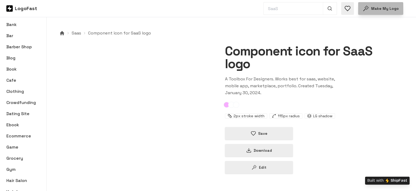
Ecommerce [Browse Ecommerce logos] (18, 136)
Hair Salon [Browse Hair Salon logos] (16, 180)
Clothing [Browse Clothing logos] (15, 91)
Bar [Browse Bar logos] (9, 35)
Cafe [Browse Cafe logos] (11, 80)
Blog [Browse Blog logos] (10, 58)
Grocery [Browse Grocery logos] (14, 158)
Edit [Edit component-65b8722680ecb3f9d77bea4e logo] (259, 167)
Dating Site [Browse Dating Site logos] (17, 113)
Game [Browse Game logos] (12, 147)
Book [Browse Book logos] (11, 69)
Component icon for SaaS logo (119, 33)
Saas (76, 33)
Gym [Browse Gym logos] (11, 169)
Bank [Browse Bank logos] (11, 24)
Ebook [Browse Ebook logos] (12, 125)
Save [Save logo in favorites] (259, 133)
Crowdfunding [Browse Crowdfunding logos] (21, 102)
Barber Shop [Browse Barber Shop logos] (19, 47)
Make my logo (381, 8)
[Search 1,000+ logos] (330, 8)
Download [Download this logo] (259, 150)
